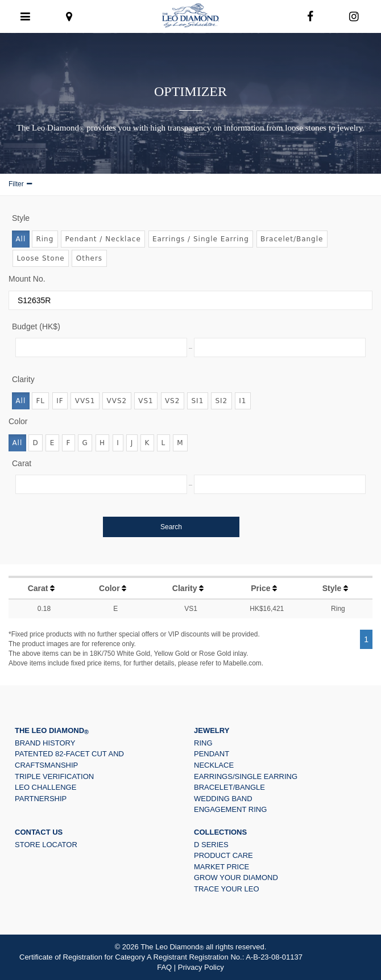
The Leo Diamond (52, 730)
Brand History (45, 743)
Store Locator (46, 844)
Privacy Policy (201, 967)
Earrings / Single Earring (200, 239)
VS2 (172, 401)
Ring (44, 239)
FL (40, 401)
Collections (220, 832)
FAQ (164, 967)
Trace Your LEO (226, 889)
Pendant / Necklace (102, 239)
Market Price (221, 866)
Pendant (211, 753)
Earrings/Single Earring (245, 776)
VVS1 (85, 401)
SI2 (221, 401)
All (20, 239)
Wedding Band (223, 798)
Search (171, 527)
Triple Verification (54, 776)
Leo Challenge (45, 787)
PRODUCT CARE (223, 855)
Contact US (39, 832)
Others (89, 258)
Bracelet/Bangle (292, 239)
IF (59, 401)
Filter (16, 184)
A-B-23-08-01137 (274, 957)
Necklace (214, 765)
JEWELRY (211, 730)
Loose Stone (40, 258)
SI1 (197, 401)
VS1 (145, 401)
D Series (211, 844)
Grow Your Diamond (236, 877)
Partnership (41, 798)
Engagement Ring (230, 809)
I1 (242, 401)
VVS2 (117, 401)
